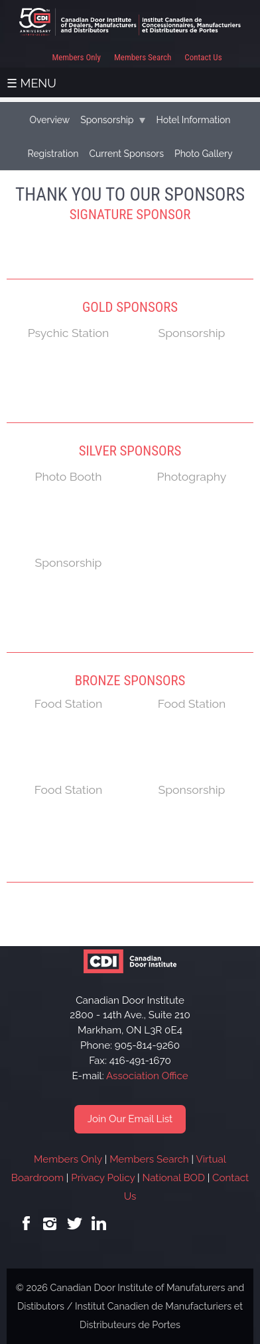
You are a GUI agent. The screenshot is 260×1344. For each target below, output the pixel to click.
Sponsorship (106, 120)
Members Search (142, 57)
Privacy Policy (103, 1178)
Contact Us (203, 57)
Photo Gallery (203, 153)
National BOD (173, 1178)
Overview (49, 120)
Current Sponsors (126, 153)
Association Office (147, 1076)
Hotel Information (193, 120)
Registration (52, 153)
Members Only (76, 57)
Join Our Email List (130, 1119)
